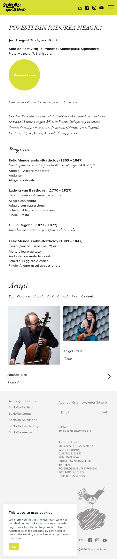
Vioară (38, 296)
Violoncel (23, 296)
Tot (11, 296)
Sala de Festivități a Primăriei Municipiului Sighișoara (54, 48)
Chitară (62, 296)
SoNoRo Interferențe (24, 425)
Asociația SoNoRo (22, 400)
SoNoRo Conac (20, 413)
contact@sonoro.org (78, 430)
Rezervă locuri (24, 75)
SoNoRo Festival (21, 407)
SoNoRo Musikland (23, 419)
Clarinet (87, 296)
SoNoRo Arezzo (20, 432)
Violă (50, 296)
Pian (75, 296)
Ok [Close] (14, 546)
